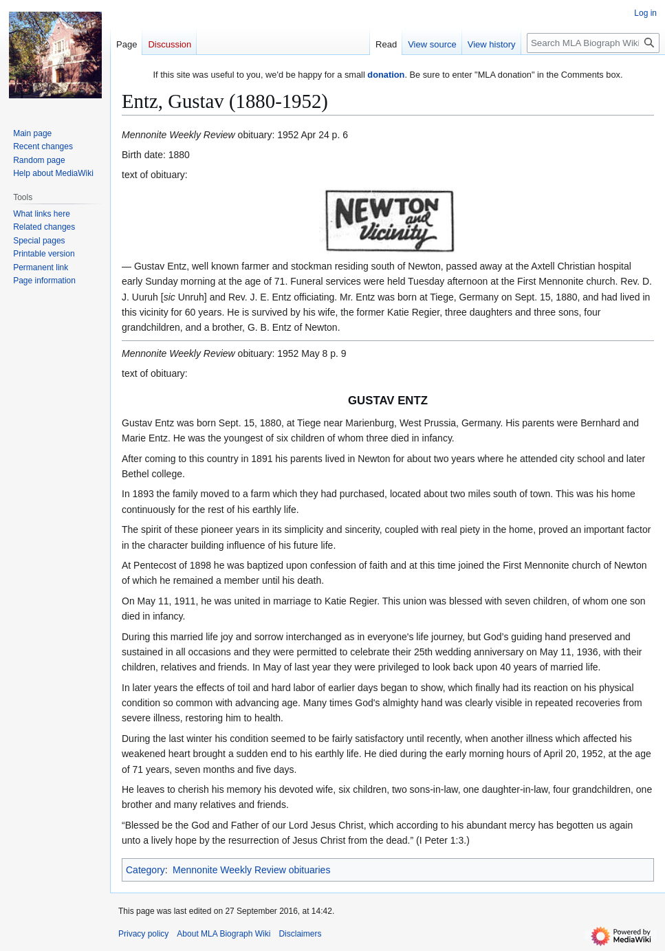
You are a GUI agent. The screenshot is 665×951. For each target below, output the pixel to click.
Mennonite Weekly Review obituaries (251, 869)
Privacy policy (143, 934)
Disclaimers (300, 934)
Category (145, 869)
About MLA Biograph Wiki (223, 934)
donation (385, 74)
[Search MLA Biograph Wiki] (593, 43)
